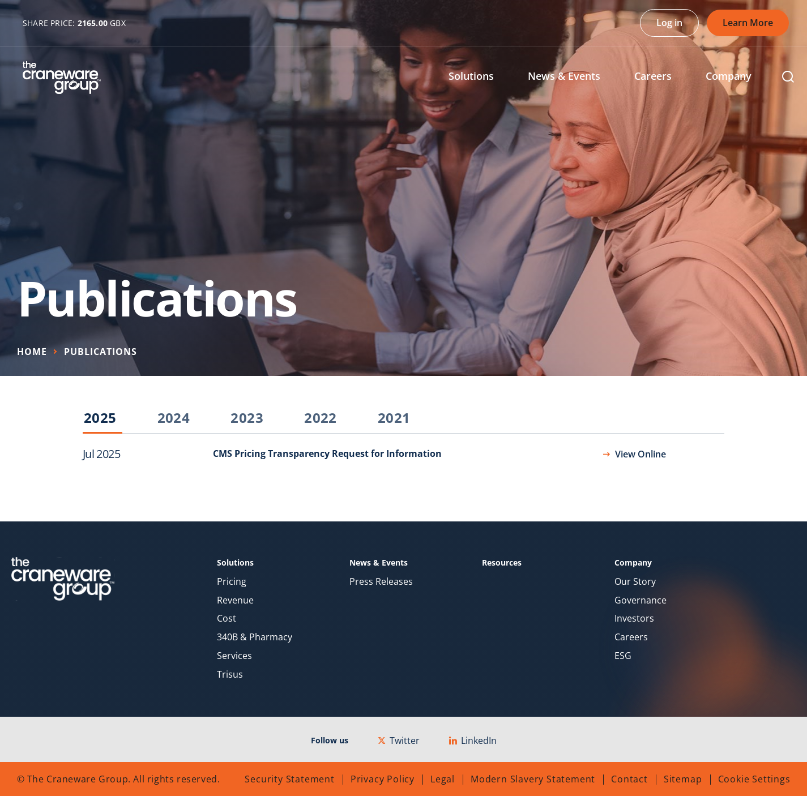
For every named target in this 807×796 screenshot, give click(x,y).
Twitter (399, 740)
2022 (320, 418)
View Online (640, 454)
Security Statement (289, 779)
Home (32, 351)
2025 (100, 418)
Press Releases (381, 582)
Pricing (231, 582)
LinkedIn (473, 740)
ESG (622, 656)
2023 (246, 418)
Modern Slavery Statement (533, 779)
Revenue (235, 600)
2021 (394, 418)
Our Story (635, 582)
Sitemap (683, 779)
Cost (226, 618)
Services (234, 656)
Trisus (230, 675)
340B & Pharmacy (254, 637)
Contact (629, 779)
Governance (640, 600)
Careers (631, 637)
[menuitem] (480, 77)
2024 (173, 418)
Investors (634, 618)
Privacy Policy (383, 779)
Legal (442, 779)
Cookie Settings (754, 779)
